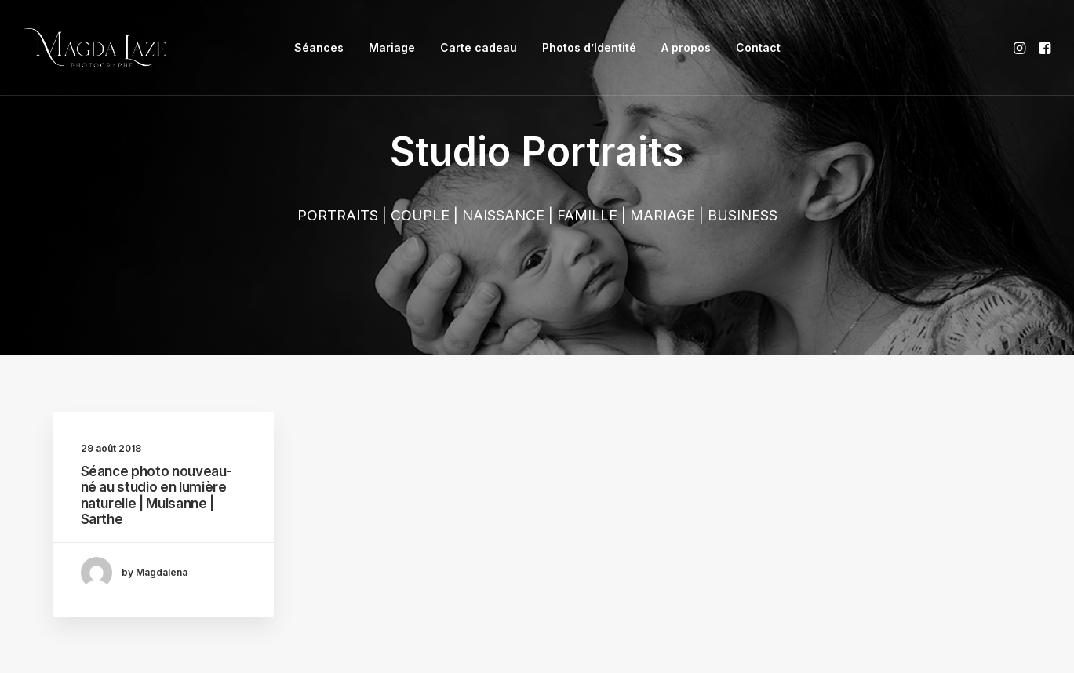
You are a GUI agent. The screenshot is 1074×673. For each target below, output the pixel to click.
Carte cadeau (478, 47)
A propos (686, 47)
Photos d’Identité (589, 47)
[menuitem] (319, 48)
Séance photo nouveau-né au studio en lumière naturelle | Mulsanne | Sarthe (156, 495)
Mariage (392, 47)
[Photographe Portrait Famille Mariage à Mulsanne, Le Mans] (95, 47)
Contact (758, 47)
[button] (1021, 48)
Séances (319, 47)
